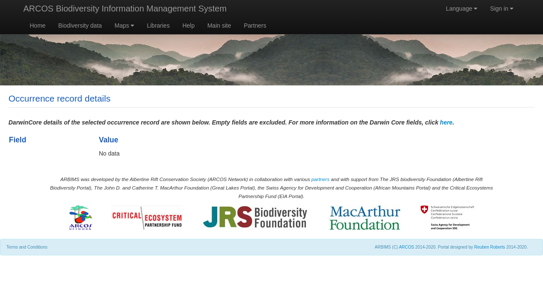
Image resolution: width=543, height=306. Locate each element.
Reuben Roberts (489, 247)
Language (461, 8)
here (446, 122)
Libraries (158, 25)
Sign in (501, 8)
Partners (255, 25)
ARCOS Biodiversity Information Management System (125, 8)
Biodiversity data (80, 25)
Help (188, 25)
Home (37, 25)
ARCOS (406, 247)
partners (320, 179)
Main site (219, 25)
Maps (124, 25)
